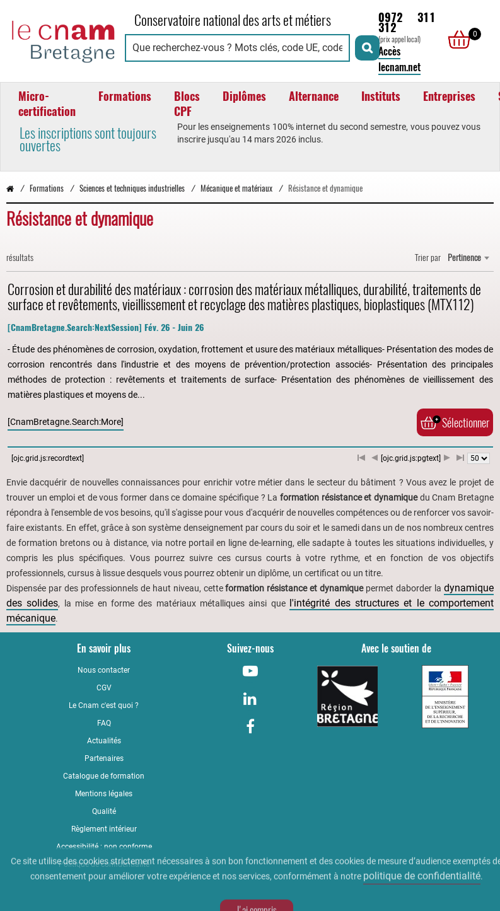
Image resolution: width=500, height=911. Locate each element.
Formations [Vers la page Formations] (47, 188)
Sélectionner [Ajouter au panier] (455, 422)
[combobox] (468, 258)
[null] (456, 40)
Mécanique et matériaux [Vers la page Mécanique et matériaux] (236, 188)
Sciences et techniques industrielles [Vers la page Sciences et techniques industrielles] (132, 188)
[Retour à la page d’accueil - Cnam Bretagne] (10, 188)
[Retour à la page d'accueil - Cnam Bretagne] (64, 39)
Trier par (428, 258)
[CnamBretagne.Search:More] (66, 422)
